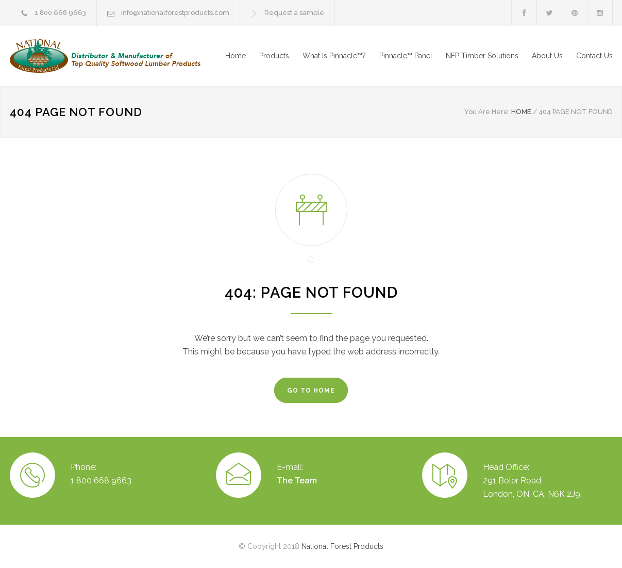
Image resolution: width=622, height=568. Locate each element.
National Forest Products (342, 546)
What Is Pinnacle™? (334, 56)
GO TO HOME (311, 390)
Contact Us (594, 56)
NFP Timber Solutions (482, 56)
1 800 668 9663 (60, 13)
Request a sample (294, 13)
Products (274, 56)
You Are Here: (487, 112)
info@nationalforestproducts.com (175, 13)
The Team (297, 480)
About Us (547, 56)
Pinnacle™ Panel (405, 56)
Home (235, 56)
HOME (521, 112)
